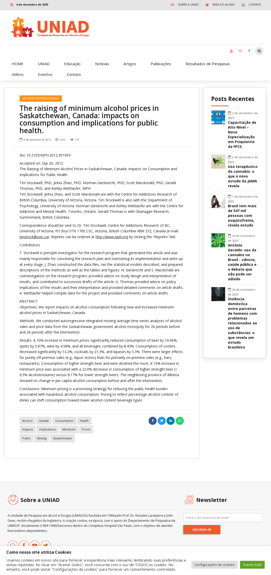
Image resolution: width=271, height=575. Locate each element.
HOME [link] (17, 63)
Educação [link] (72, 63)
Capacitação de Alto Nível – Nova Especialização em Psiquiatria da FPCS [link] (242, 134)
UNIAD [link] (44, 63)
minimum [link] (69, 429)
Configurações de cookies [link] (214, 564)
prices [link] (86, 429)
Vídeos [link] (18, 74)
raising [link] (41, 438)
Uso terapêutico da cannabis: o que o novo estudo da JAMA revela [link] (243, 176)
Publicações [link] (161, 63)
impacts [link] (27, 429)
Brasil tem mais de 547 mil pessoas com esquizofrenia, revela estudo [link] (242, 216)
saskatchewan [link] (62, 438)
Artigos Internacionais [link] (41, 98)
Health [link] (84, 421)
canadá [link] (44, 421)
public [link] (26, 438)
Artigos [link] (129, 63)
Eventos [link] (45, 74)
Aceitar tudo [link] (252, 564)
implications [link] (47, 429)
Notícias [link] (102, 63)
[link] (184, 5)
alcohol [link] (27, 421)
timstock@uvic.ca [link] (34, 236)
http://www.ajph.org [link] (112, 236)
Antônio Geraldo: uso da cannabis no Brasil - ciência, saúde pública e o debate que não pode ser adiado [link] (242, 262)
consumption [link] (64, 421)
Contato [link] (74, 74)
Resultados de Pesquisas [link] (208, 63)
